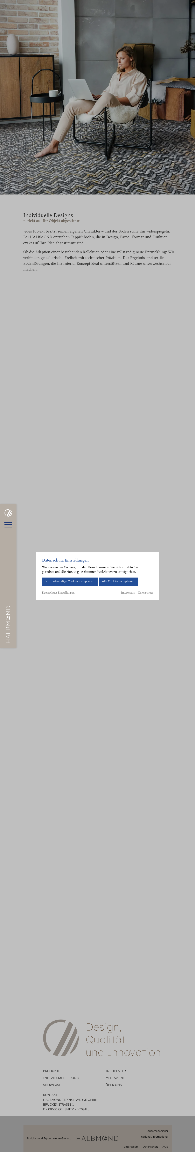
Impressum (128, 593)
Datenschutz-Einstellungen (58, 593)
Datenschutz (145, 593)
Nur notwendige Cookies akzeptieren (69, 581)
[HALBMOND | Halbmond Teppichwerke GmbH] (8, 513)
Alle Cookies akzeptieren (118, 581)
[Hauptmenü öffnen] (8, 525)
